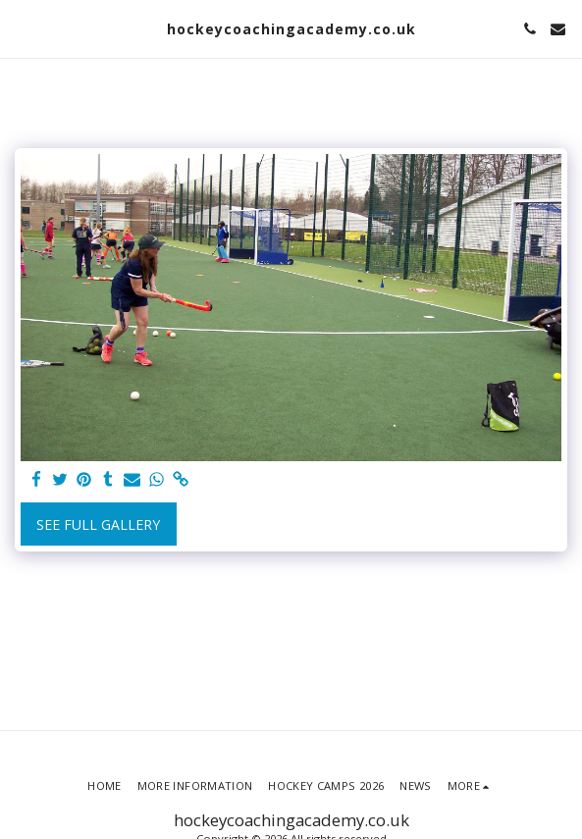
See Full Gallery (98, 524)
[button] (21, 28)
